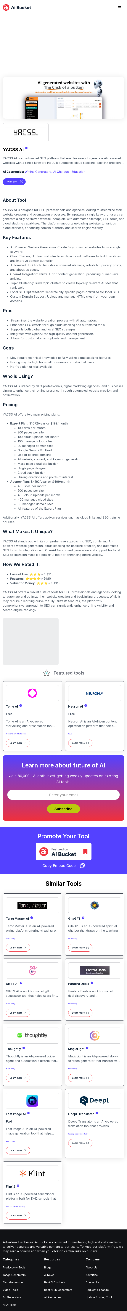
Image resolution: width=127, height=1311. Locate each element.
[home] (17, 7)
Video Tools (10, 1289)
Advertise (92, 1274)
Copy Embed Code (63, 865)
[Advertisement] (63, 43)
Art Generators (12, 1297)
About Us (91, 1267)
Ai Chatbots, (61, 172)
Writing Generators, (38, 172)
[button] (119, 7)
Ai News (49, 1274)
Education (78, 172)
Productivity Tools (14, 1267)
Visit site (12, 181)
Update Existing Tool (99, 1297)
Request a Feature (97, 1289)
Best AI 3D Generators (58, 1289)
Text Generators (13, 1282)
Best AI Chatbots (54, 1282)
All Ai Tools (9, 1304)
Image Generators (14, 1274)
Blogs (47, 1267)
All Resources (52, 1297)
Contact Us (93, 1282)
